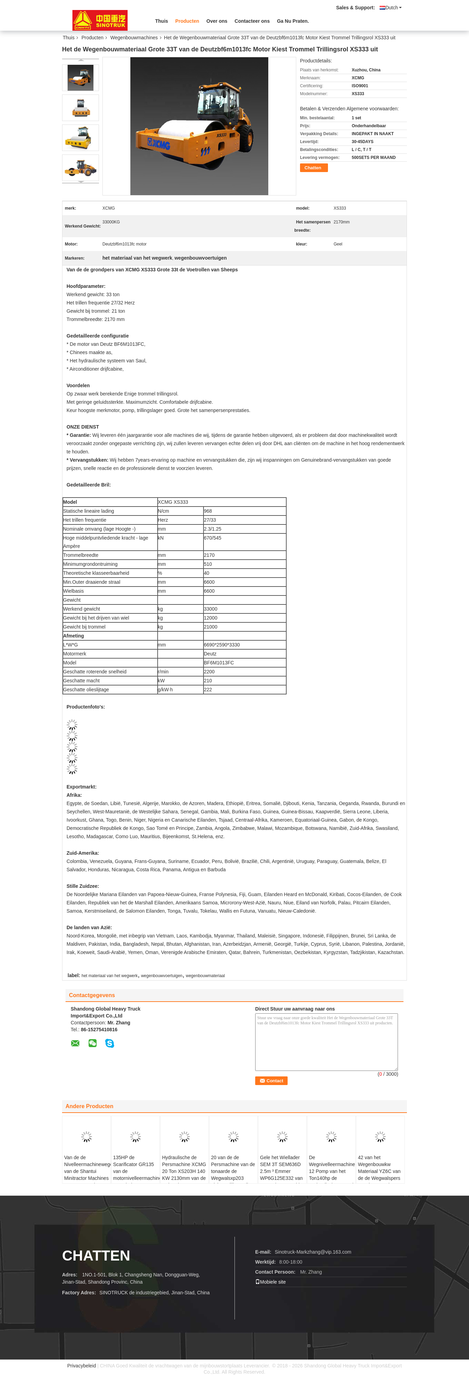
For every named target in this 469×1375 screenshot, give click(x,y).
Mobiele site (270, 1282)
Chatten (313, 167)
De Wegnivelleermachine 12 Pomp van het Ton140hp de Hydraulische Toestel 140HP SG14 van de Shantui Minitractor (332, 1178)
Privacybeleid (81, 1365)
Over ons (217, 21)
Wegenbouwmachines (134, 37)
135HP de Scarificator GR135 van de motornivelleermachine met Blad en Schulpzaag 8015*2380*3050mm (136, 1178)
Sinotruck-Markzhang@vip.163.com (313, 1252)
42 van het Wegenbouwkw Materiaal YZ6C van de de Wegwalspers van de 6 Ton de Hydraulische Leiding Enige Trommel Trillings (380, 1181)
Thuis (161, 21)
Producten (187, 21)
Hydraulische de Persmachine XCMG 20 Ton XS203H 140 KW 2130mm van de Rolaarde (184, 1171)
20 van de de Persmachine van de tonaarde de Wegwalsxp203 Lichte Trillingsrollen (233, 1171)
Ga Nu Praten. (293, 21)
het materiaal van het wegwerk (109, 975)
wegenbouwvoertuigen (161, 975)
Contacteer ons (252, 21)
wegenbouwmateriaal (205, 975)
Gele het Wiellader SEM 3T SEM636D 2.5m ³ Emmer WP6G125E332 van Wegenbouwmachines (283, 1171)
